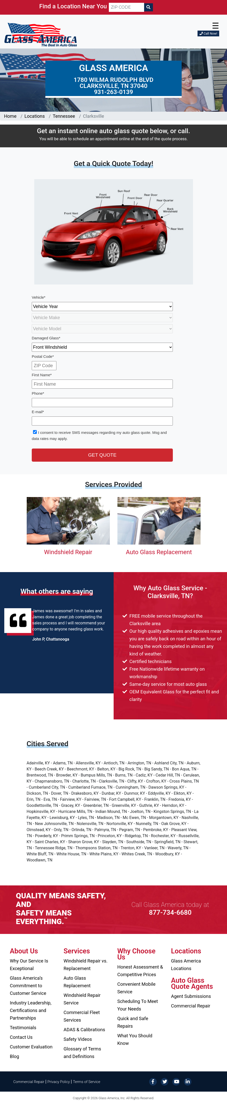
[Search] (148, 7)
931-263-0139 (113, 92)
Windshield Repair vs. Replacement (85, 964)
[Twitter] (164, 1081)
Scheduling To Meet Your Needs (137, 1005)
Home (10, 116)
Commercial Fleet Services (81, 1016)
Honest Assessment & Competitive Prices (140, 970)
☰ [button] (215, 26)
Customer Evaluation (31, 1046)
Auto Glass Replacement (159, 552)
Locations (34, 116)
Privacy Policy (58, 1081)
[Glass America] (40, 34)
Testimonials (23, 1027)
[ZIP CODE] (126, 7)
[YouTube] (176, 1081)
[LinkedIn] (187, 1081)
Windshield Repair (68, 552)
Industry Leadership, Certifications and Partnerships (30, 1010)
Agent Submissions (191, 996)
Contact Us (21, 1037)
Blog (14, 1056)
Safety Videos (77, 1039)
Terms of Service (86, 1081)
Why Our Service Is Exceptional (29, 964)
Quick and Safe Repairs (132, 1022)
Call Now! (208, 33)
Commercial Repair (190, 1005)
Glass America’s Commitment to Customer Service (28, 985)
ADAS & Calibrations (84, 1029)
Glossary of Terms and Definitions (82, 1052)
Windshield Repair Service (82, 999)
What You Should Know (134, 1039)
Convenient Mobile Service (136, 987)
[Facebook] (153, 1081)
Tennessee (64, 116)
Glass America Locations (186, 964)
